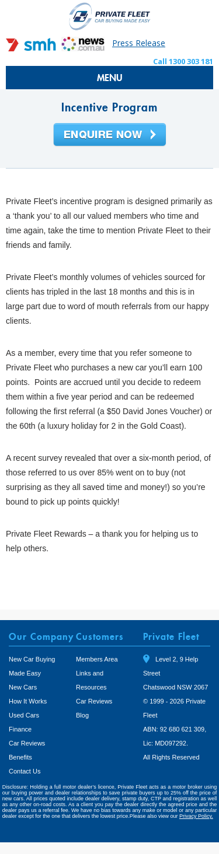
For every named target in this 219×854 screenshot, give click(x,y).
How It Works (28, 701)
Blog (82, 715)
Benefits (20, 757)
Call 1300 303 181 (183, 61)
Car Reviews (27, 743)
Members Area (97, 659)
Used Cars (24, 715)
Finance (20, 729)
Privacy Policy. (196, 816)
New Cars (23, 687)
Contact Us (24, 771)
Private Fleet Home (110, 16)
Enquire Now (109, 135)
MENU (110, 77)
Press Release (138, 42)
